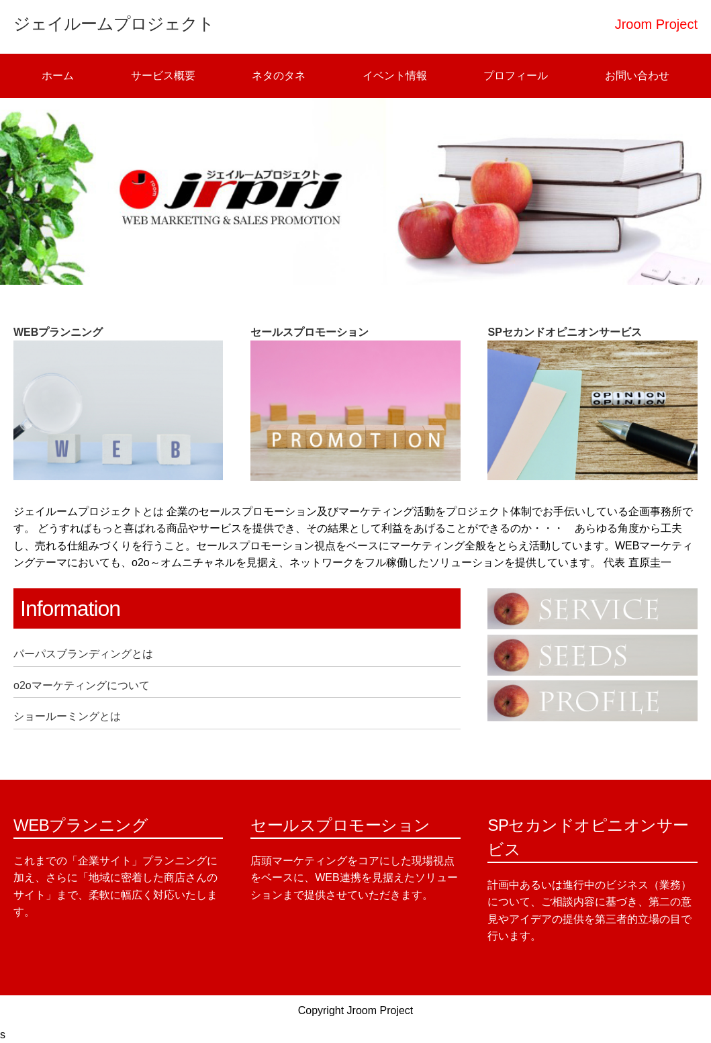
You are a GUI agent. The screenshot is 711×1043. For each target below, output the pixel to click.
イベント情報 (395, 75)
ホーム (58, 75)
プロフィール (515, 75)
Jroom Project (380, 1010)
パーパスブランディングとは (83, 654)
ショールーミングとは (67, 716)
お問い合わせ (637, 75)
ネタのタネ (278, 75)
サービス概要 (163, 75)
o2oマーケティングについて (81, 685)
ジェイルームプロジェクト (113, 23)
